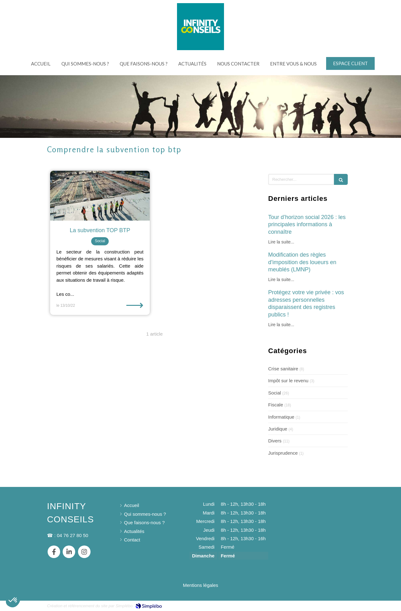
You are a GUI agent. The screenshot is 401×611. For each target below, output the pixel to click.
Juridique (277, 428)
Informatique (281, 417)
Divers (275, 440)
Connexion (342, 605)
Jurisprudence (283, 453)
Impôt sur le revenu (288, 380)
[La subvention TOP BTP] (100, 196)
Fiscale (275, 404)
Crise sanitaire (283, 368)
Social (274, 392)
